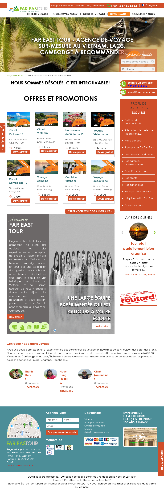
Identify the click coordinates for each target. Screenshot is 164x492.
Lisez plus (15, 316)
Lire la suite (101, 326)
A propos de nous (94, 422)
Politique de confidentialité (133, 121)
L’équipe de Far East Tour (139, 198)
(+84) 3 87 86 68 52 (124, 5)
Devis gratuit (118, 13)
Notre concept (133, 140)
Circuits (88, 428)
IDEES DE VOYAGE (38, 13)
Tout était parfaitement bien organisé (138, 248)
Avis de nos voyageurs (96, 432)
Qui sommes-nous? (65, 13)
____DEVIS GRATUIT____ (162, 460)
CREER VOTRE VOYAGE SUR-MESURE (90, 211)
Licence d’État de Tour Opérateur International (35, 483)
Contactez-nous (143, 13)
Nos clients (131, 177)
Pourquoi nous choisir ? (29, 327)
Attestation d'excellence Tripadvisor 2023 (139, 132)
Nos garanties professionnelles (44, 327)
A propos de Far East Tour (21, 327)
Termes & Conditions (64, 480)
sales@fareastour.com (141, 92)
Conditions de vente (36, 327)
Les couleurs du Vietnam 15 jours (74, 134)
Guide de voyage (94, 13)
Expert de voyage (14, 327)
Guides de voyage (94, 425)
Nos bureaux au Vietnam (139, 154)
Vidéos (88, 419)
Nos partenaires (134, 184)
